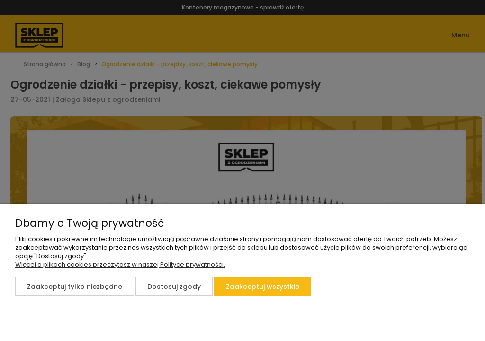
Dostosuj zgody (174, 286)
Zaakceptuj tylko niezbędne (74, 286)
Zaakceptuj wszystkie (262, 286)
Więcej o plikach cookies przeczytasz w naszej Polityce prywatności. (120, 264)
